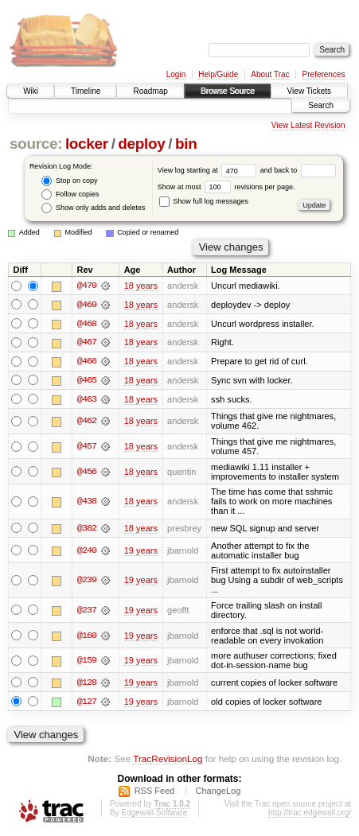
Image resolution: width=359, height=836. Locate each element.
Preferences (323, 74)
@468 (86, 323)
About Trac (270, 74)
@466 (86, 362)
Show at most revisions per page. (226, 187)
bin (186, 143)
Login (175, 74)
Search (321, 105)
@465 (86, 381)
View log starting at (209, 170)
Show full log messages (203, 201)
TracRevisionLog (167, 761)
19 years (141, 552)
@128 (86, 684)
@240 (86, 552)
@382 (86, 529)
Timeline (85, 91)
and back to (298, 170)
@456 (86, 472)
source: (36, 143)
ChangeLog (217, 792)
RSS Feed (155, 792)
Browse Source (228, 91)
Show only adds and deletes (93, 208)
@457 (86, 447)
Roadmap (150, 91)
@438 (86, 502)
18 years (141, 285)
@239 (86, 581)
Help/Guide (218, 74)
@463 (86, 400)
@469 (86, 304)
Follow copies (70, 194)
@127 (86, 703)
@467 (86, 342)
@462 (86, 422)
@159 (86, 661)
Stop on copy (69, 181)
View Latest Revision (308, 125)
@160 (86, 636)
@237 (86, 611)
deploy (141, 143)
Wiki (30, 91)
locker (86, 143)
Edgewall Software (154, 814)
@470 (86, 285)
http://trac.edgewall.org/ (309, 814)
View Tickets (309, 91)
